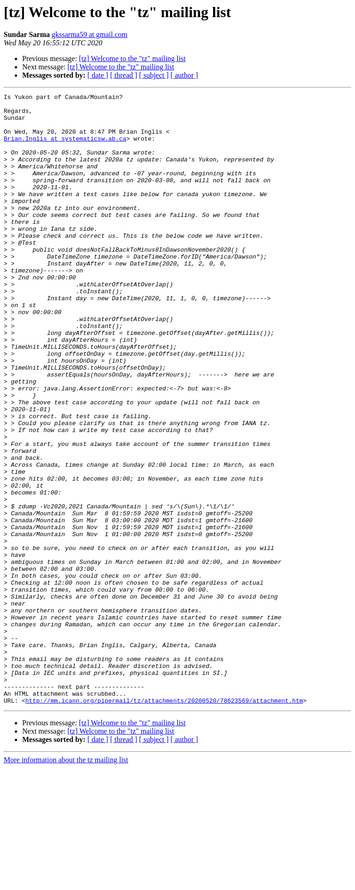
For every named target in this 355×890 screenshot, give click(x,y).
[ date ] (97, 75)
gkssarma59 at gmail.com (90, 34)
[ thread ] (123, 75)
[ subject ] (154, 75)
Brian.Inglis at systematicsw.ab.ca (65, 148)
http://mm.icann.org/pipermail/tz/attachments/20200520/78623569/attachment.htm (164, 822)
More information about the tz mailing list (66, 882)
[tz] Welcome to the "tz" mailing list (132, 58)
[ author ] (184, 75)
